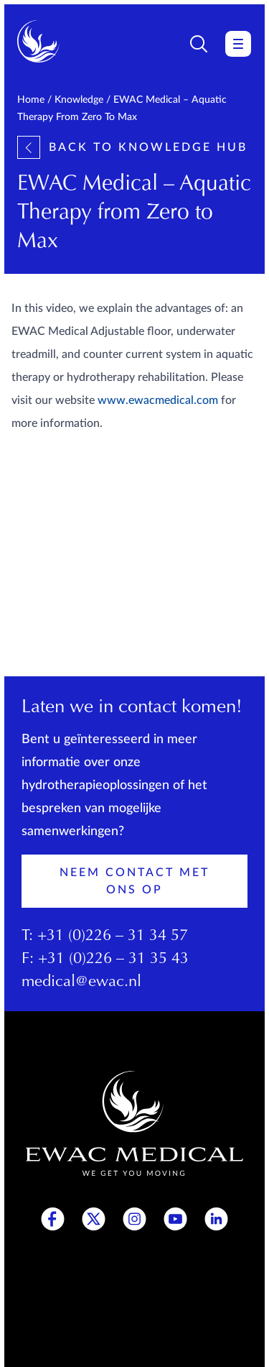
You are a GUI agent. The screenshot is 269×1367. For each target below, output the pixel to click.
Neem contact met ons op (134, 881)
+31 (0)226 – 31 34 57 (112, 936)
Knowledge (79, 100)
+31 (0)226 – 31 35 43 (113, 959)
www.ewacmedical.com (158, 400)
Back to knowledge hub (132, 147)
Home (30, 100)
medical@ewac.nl (81, 982)
